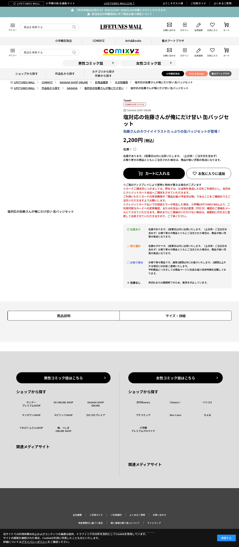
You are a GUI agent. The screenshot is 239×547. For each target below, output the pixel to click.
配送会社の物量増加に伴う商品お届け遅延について (122, 14)
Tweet (127, 100)
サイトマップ (154, 522)
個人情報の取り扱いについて (125, 522)
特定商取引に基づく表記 (90, 522)
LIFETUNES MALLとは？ (119, 3)
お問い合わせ (159, 514)
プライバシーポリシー (34, 542)
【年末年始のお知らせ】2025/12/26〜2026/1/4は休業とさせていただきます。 (122, 10)
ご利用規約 (116, 514)
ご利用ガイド (198, 3)
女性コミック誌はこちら (175, 377)
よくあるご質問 (223, 3)
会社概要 (77, 514)
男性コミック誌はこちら (63, 377)
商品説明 (63, 315)
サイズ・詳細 (176, 315)
